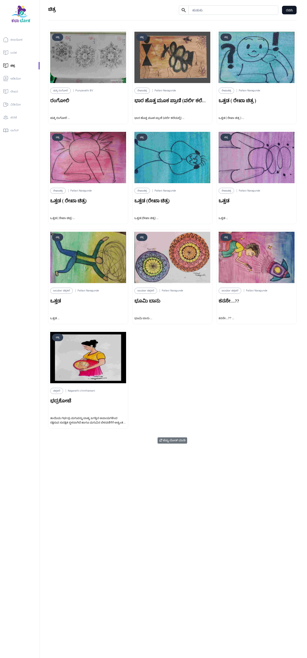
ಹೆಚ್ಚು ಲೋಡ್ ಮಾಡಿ (172, 440)
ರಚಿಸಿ (289, 10)
